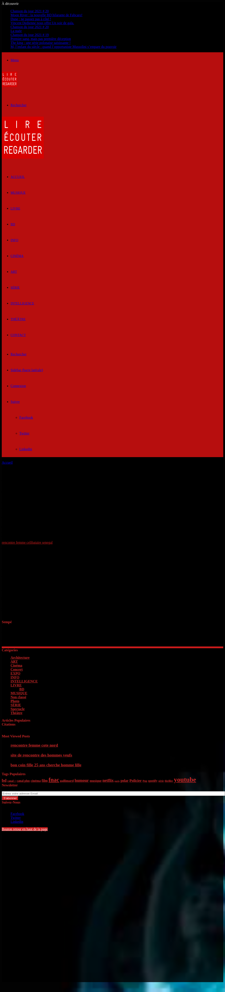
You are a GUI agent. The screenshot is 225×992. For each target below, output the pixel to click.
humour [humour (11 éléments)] (81, 780)
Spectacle (18, 709)
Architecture (20, 657)
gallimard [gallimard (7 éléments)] (67, 780)
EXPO (15, 673)
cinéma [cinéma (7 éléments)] (36, 780)
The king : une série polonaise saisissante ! (41, 43)
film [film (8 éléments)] (45, 780)
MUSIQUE (18, 192)
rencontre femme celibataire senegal (27, 542)
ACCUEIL (18, 177)
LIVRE (15, 208)
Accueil (7, 462)
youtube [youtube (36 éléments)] (185, 779)
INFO (14, 240)
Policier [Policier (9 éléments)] (135, 780)
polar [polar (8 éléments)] (124, 780)
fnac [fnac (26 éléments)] (54, 780)
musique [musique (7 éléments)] (96, 780)
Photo (15, 701)
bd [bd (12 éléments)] (4, 780)
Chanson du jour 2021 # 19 (30, 35)
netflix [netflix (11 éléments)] (108, 780)
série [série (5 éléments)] (161, 780)
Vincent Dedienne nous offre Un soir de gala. (42, 23)
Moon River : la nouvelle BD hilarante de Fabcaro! (46, 15)
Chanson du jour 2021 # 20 (30, 11)
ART (14, 271)
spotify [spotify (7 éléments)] (153, 780)
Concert (17, 669)
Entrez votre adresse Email (21, 789)
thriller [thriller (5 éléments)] (169, 780)
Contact (18, 335)
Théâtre (18, 319)
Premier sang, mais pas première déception (41, 39)
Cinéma (17, 256)
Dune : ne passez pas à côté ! (31, 19)
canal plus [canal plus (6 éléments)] (23, 780)
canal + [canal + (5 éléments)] (11, 780)
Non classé (18, 697)
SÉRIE (15, 287)
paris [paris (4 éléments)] (117, 781)
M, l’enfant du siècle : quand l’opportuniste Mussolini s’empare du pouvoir (63, 47)
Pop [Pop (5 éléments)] (145, 780)
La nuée (16, 31)
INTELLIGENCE (22, 303)
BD (13, 224)
